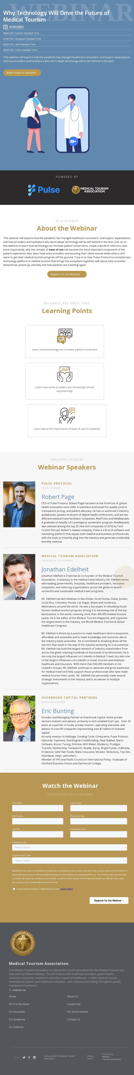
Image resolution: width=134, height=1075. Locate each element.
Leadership (73, 1004)
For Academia (17, 1019)
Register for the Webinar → (67, 274)
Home (12, 996)
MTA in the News (19, 1004)
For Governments (77, 1011)
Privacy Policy (91, 1057)
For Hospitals (17, 1011)
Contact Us (73, 1019)
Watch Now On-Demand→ (22, 72)
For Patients (16, 1027)
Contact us (19, 990)
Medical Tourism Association (111, 1058)
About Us (72, 996)
